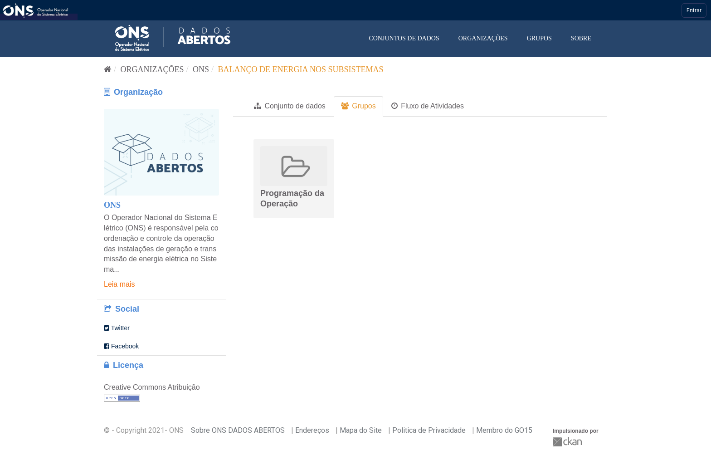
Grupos (539, 38)
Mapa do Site (361, 430)
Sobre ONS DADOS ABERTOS (238, 430)
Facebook (121, 346)
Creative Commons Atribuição (152, 387)
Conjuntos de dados (404, 38)
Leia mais (119, 284)
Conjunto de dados (290, 106)
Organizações (483, 38)
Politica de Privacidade (429, 430)
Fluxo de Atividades (427, 106)
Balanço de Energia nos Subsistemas (301, 69)
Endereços (312, 430)
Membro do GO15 (504, 430)
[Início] (108, 69)
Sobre (581, 38)
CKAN (568, 441)
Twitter (117, 328)
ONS (201, 69)
